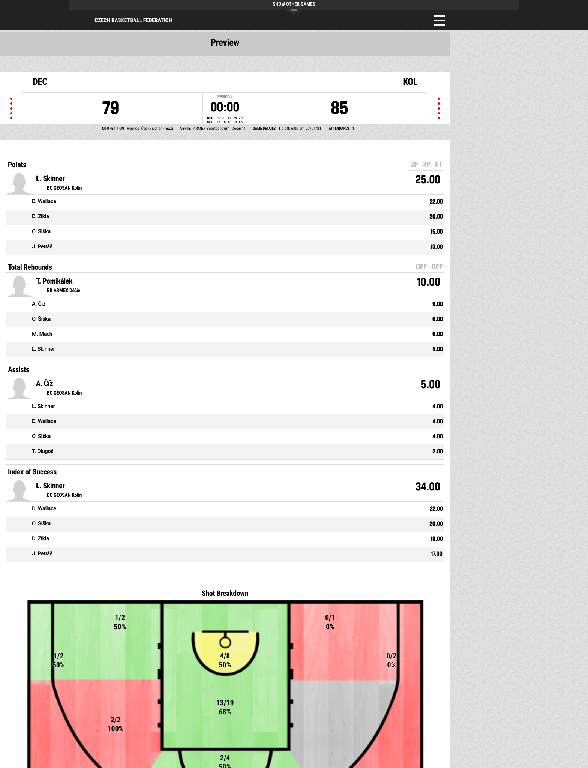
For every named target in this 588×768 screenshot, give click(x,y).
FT (438, 164)
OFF (421, 266)
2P (414, 164)
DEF (437, 266)
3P (426, 164)
